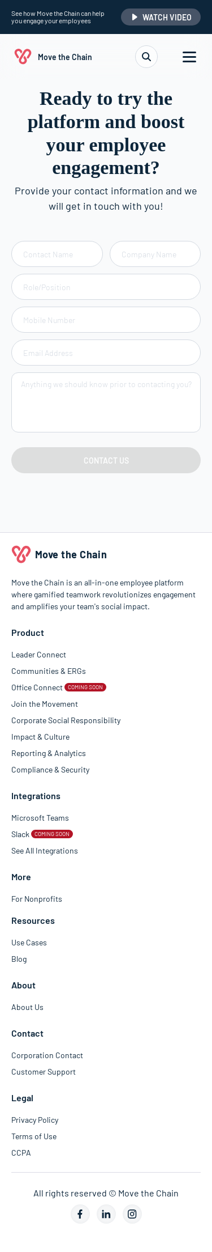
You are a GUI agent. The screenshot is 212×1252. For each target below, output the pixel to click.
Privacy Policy (34, 1119)
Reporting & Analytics (48, 753)
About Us (27, 1007)
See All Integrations (44, 850)
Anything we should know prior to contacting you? (106, 384)
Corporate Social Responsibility (65, 720)
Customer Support (43, 1071)
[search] (146, 56)
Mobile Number (49, 320)
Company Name (149, 254)
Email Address (48, 353)
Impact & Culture (40, 736)
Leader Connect (38, 654)
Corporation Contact (47, 1055)
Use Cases (29, 942)
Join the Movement (44, 703)
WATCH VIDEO (161, 17)
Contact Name (48, 254)
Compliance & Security (50, 769)
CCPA (21, 1152)
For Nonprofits (36, 898)
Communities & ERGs (48, 671)
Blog (19, 959)
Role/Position (47, 287)
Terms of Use (34, 1136)
